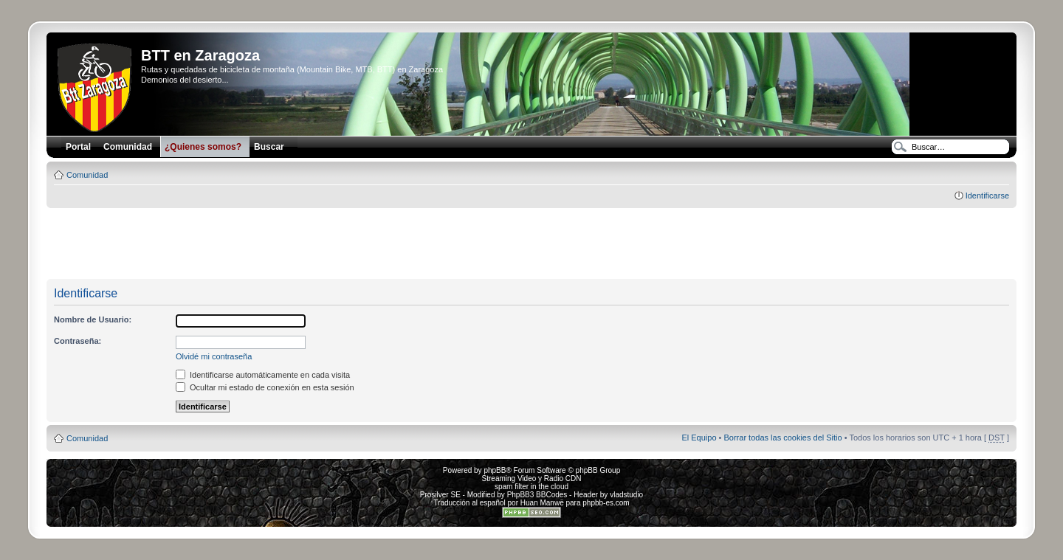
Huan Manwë (542, 503)
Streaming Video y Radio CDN (532, 478)
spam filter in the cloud (531, 487)
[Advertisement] (531, 244)
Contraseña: (77, 340)
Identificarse (987, 195)
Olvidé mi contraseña (214, 356)
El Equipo (698, 437)
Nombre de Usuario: (92, 319)
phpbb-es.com (605, 503)
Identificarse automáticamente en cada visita (263, 374)
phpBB (495, 470)
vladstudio (626, 495)
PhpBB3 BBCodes (537, 495)
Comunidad (87, 174)
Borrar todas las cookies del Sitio (782, 437)
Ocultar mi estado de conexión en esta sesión (265, 387)
